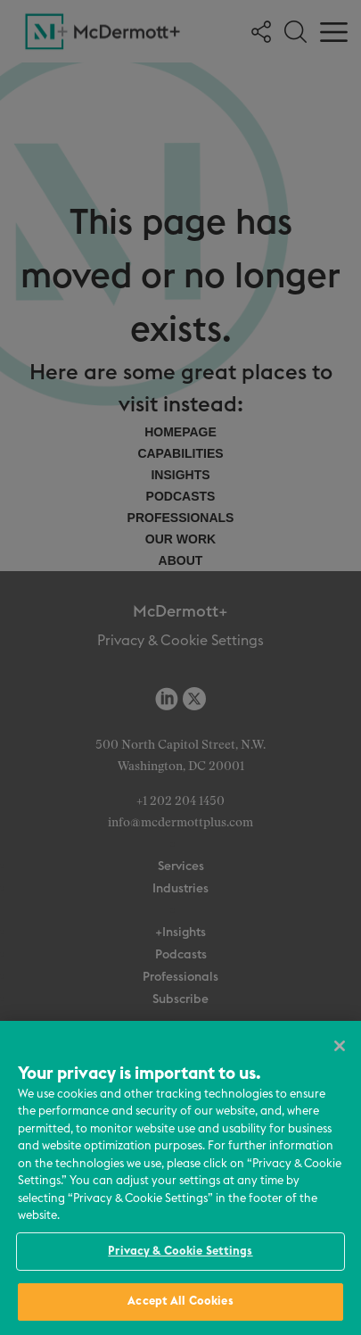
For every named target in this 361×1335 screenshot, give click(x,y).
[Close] (339, 1046)
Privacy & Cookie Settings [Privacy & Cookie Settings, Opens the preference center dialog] (180, 1251)
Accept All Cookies (180, 1301)
